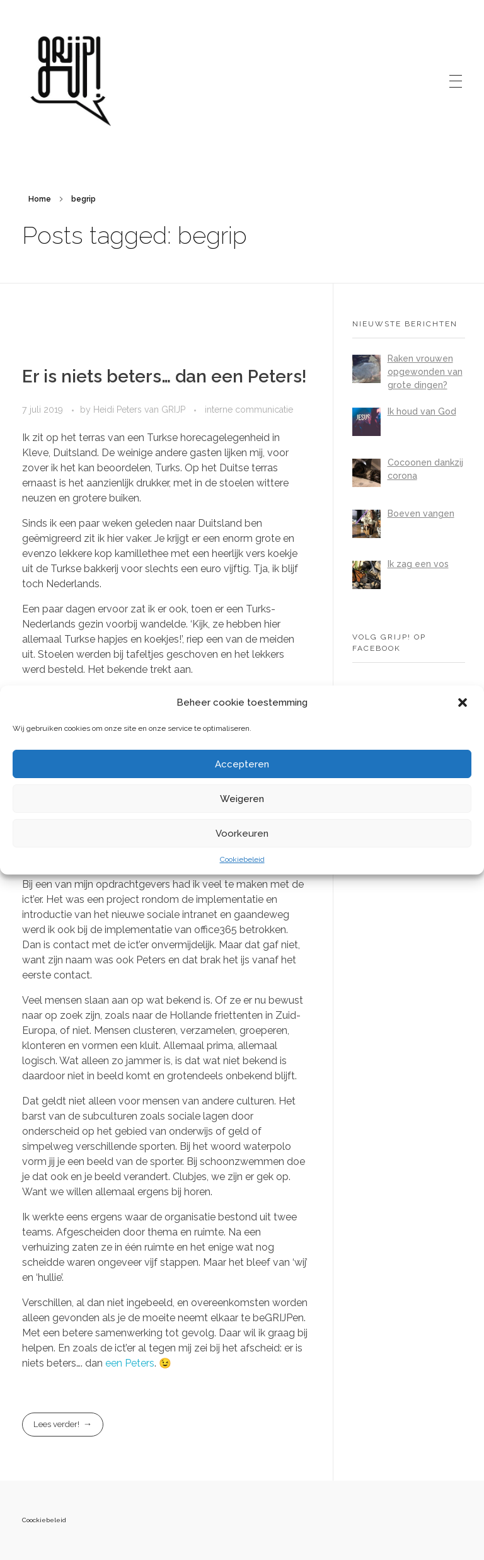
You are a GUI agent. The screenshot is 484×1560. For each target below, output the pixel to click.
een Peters (129, 1363)
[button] (463, 702)
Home (39, 199)
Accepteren (242, 764)
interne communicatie (249, 409)
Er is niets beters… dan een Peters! (164, 376)
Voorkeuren (242, 833)
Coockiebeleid (44, 1520)
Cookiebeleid (242, 859)
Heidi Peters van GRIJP (140, 409)
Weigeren (242, 799)
